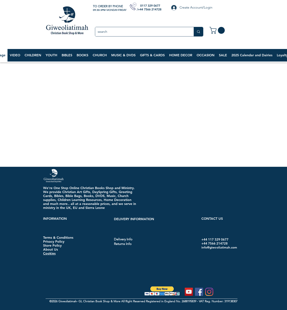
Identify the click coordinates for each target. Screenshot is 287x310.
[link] (218, 30)
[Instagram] (209, 292)
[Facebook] (199, 292)
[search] (141, 31)
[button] (32, 55)
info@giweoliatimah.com (219, 247)
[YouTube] (189, 292)
